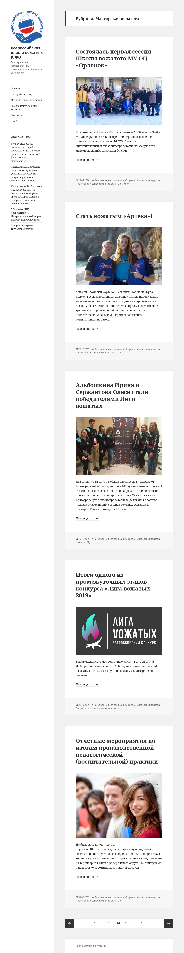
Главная (15, 88)
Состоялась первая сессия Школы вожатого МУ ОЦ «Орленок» (113, 58)
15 (128, 922)
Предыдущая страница (69, 923)
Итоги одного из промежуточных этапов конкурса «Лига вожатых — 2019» (116, 585)
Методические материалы (26, 100)
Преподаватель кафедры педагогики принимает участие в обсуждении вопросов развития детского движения (25, 173)
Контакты (16, 115)
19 (143, 922)
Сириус (126, 183)
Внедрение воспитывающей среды (114, 180)
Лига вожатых (143, 495)
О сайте (15, 121)
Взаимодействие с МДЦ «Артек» (25, 107)
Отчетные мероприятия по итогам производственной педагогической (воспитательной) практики (117, 751)
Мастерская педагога (148, 180)
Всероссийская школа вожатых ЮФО (27, 52)
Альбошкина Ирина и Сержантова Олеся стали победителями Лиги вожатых (112, 395)
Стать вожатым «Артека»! (114, 216)
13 (111, 922)
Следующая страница (168, 923)
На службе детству (22, 94)
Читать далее (87, 160)
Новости (80, 542)
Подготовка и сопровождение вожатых (98, 183)
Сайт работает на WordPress (92, 945)
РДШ (89, 542)
